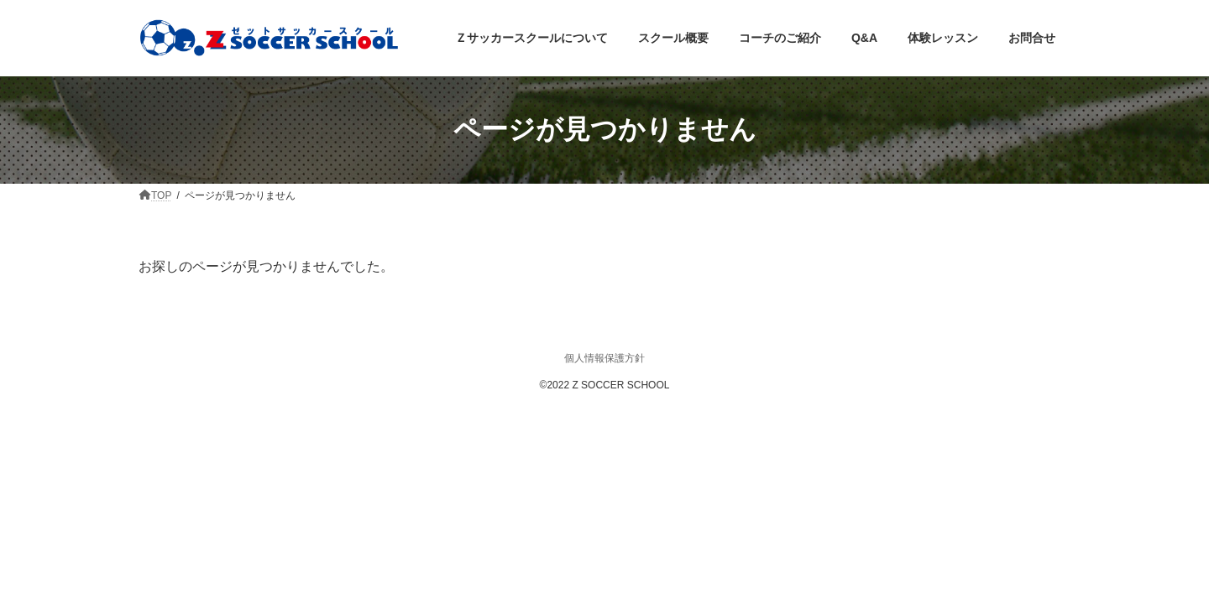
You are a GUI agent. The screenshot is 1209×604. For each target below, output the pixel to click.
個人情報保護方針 (604, 358)
